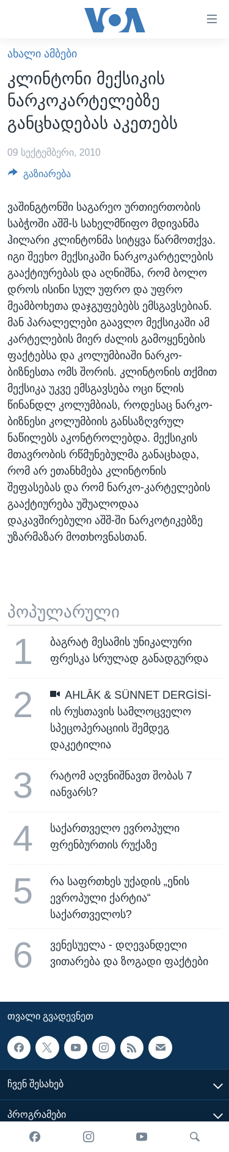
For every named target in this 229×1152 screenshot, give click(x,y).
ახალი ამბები (42, 54)
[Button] (39, 177)
